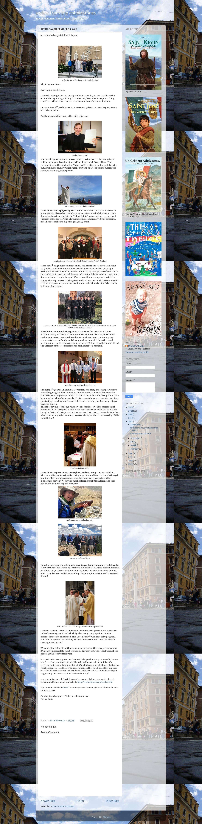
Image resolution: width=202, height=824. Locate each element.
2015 (130, 457)
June (132, 442)
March (133, 445)
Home (81, 800)
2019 (130, 414)
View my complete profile (137, 352)
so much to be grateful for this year (144, 429)
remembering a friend (140, 434)
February (134, 449)
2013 (130, 464)
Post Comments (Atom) (63, 806)
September (135, 438)
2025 (130, 407)
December (135, 425)
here (65, 687)
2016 (130, 453)
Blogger (106, 817)
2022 (130, 411)
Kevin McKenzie (136, 346)
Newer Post (48, 800)
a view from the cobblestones (66, 13)
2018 (130, 418)
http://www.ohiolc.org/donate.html (94, 682)
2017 (130, 422)
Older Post (112, 800)
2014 (130, 461)
